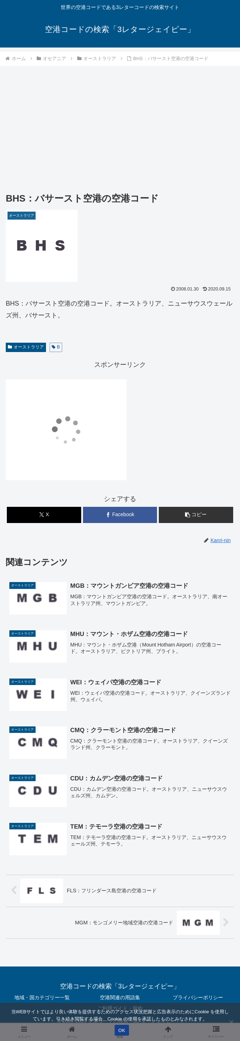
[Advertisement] (120, 120)
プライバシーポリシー (198, 997)
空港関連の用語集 (120, 997)
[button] (196, 515)
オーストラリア (26, 347)
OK (121, 1030)
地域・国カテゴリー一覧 (42, 997)
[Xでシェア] (44, 515)
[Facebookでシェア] (120, 515)
